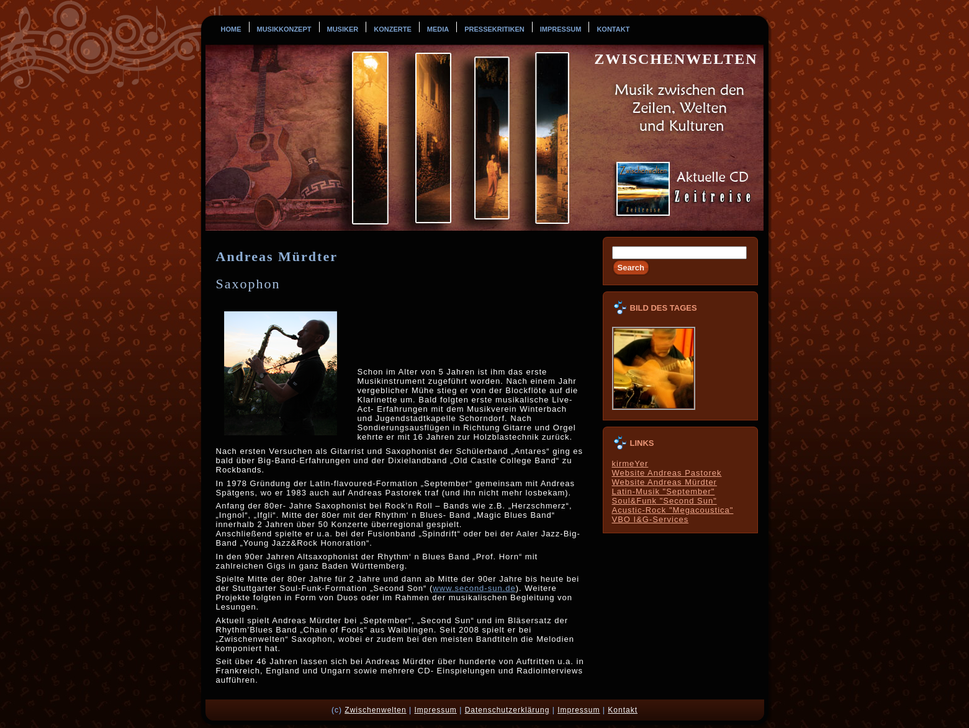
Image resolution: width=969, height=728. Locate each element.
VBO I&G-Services (650, 519)
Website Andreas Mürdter (664, 482)
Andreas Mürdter (277, 256)
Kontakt (623, 710)
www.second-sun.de (474, 588)
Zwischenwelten (675, 59)
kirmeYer (630, 463)
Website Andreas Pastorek (667, 472)
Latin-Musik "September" (663, 491)
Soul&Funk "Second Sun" (664, 500)
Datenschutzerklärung (507, 710)
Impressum (435, 710)
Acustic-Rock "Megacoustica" (673, 510)
